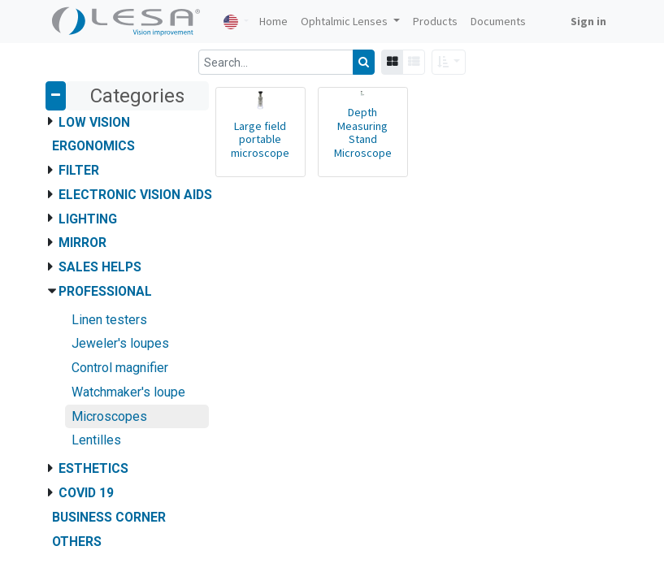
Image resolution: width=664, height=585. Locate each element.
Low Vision (94, 122)
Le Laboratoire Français (130, 411)
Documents (81, 339)
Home (67, 305)
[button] (449, 62)
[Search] (364, 62)
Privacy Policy (87, 373)
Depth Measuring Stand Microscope (363, 132)
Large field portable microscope (260, 140)
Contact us (79, 356)
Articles (71, 322)
